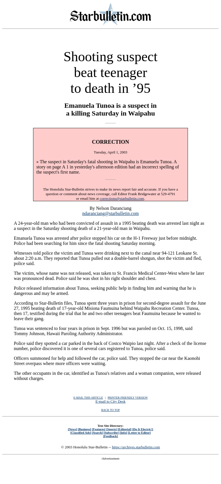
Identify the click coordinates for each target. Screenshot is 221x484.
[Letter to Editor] (139, 432)
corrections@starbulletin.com (122, 198)
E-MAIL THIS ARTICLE (88, 397)
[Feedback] (110, 436)
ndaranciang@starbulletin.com (110, 213)
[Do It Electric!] (142, 429)
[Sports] (111, 429)
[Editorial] (124, 429)
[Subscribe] (111, 432)
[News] (72, 429)
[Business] (84, 429)
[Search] (97, 432)
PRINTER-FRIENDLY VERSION (128, 397)
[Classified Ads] (80, 432)
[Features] (98, 429)
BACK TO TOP (110, 410)
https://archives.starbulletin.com (136, 447)
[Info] (123, 432)
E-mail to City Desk (110, 401)
